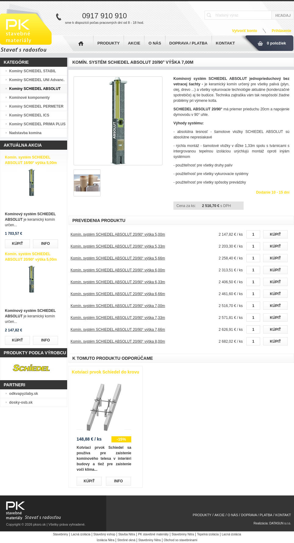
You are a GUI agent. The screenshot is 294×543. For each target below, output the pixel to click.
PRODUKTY (108, 43)
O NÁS (154, 43)
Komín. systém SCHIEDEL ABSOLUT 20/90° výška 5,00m (118, 234)
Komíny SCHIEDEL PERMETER (36, 106)
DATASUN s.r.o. (280, 523)
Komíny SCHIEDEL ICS (29, 115)
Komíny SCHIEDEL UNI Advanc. (36, 80)
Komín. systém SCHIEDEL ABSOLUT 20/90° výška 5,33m (118, 246)
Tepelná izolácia (208, 534)
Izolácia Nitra (105, 540)
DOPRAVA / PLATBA (188, 43)
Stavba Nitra (126, 534)
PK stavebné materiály (153, 534)
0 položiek (276, 43)
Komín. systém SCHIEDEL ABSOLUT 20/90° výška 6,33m (118, 282)
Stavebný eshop (104, 534)
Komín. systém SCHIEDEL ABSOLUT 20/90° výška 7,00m (118, 306)
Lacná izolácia (80, 534)
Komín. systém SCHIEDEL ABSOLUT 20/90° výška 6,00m (118, 270)
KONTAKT (225, 43)
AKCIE (134, 43)
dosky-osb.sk (21, 402)
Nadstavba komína (25, 133)
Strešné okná (126, 540)
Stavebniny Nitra (183, 534)
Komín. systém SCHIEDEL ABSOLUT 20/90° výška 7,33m (118, 318)
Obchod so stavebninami (180, 540)
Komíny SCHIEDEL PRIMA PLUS (37, 124)
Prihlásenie (281, 31)
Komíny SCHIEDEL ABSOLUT (35, 89)
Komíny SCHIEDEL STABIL (32, 71)
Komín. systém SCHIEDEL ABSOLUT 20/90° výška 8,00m (118, 341)
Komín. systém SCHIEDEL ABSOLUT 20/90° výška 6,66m (118, 294)
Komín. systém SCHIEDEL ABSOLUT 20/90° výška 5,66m (118, 258)
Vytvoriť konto (244, 31)
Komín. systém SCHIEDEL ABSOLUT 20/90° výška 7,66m (118, 329)
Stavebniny (60, 534)
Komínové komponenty (29, 97)
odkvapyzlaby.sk (23, 393)
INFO (45, 243)
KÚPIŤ (17, 243)
